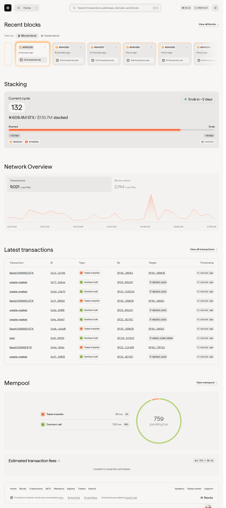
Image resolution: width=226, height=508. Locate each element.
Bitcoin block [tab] (27, 35)
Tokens (82, 488)
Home (13, 488)
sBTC (48, 488)
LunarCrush (131, 497)
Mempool (59, 488)
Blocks (22, 488)
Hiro (61, 497)
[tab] (59, 184)
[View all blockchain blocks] (209, 25)
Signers (71, 488)
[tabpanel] (111, 210)
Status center (194, 488)
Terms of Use (74, 497)
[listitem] (32, 54)
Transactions (36, 488)
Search (92, 488)
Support (208, 488)
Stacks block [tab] (50, 35)
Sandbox (179, 488)
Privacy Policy (90, 497)
